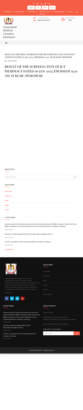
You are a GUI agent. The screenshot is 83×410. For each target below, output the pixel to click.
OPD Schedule (19, 12)
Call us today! (44, 18)
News (6, 200)
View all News (9, 249)
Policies (70, 12)
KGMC (31, 8)
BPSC (45, 8)
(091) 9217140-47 (48, 312)
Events (7, 210)
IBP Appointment (59, 12)
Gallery (7, 205)
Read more (8, 293)
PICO (52, 8)
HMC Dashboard (45, 12)
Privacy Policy (47, 294)
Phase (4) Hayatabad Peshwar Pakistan (56, 324)
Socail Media (32, 12)
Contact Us (8, 196)
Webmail (42, 14)
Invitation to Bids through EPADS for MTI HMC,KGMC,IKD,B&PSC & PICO (28, 234)
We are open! (70, 18)
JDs (77, 12)
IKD (38, 8)
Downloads (8, 12)
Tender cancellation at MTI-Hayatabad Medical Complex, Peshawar (28, 242)
